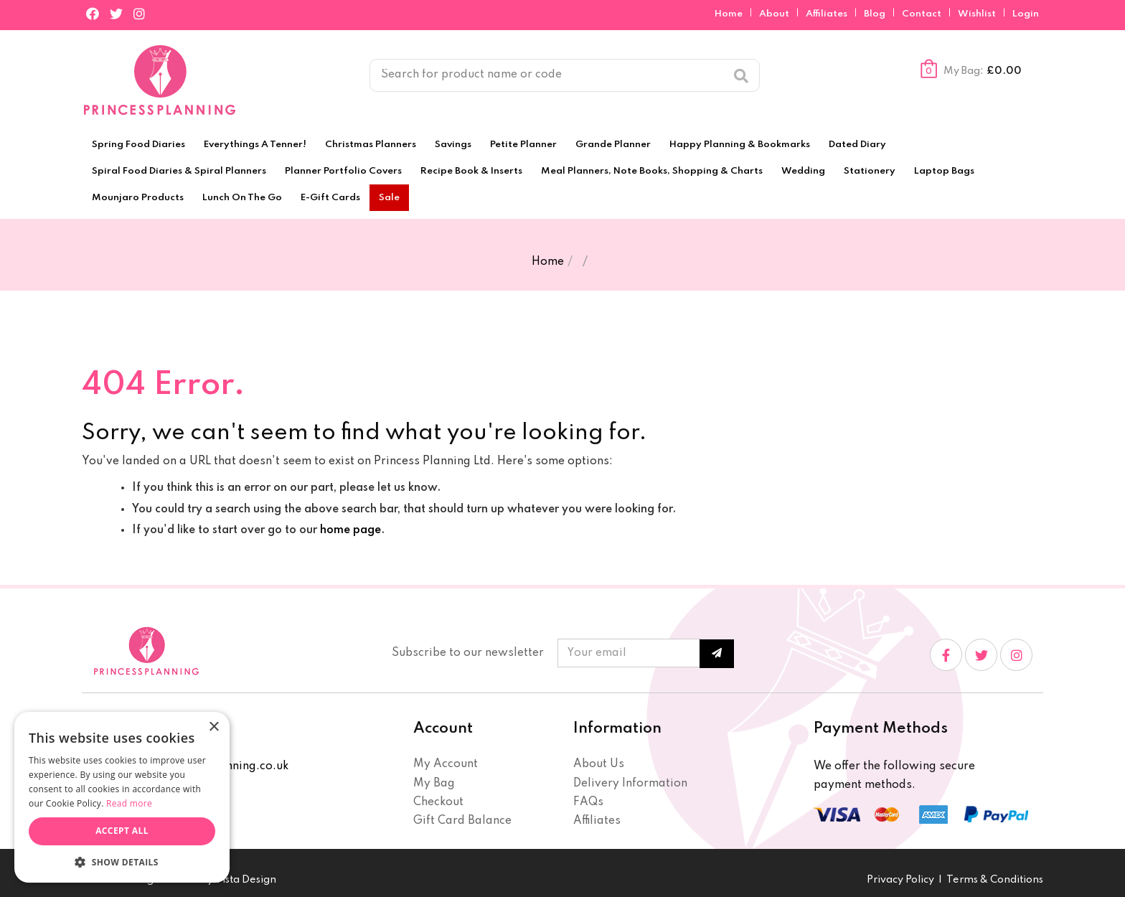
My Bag (434, 783)
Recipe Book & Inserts (471, 171)
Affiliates (827, 14)
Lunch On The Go (242, 197)
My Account (445, 764)
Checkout (438, 802)
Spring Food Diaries (138, 144)
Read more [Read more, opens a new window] (129, 803)
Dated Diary (857, 144)
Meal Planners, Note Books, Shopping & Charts (652, 171)
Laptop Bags (944, 171)
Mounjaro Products (138, 197)
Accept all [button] (122, 831)
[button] (122, 861)
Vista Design (245, 880)
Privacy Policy (900, 880)
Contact (922, 14)
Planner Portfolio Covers (343, 171)
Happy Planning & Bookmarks (739, 144)
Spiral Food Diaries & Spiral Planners (179, 171)
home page (350, 530)
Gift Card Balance (462, 821)
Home (730, 14)
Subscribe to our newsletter (468, 653)
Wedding (803, 171)
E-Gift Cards (330, 197)
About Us (598, 764)
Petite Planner (523, 144)
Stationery (869, 171)
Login (1025, 14)
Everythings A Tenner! (255, 144)
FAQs (588, 802)
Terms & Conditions (994, 880)
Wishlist (977, 14)
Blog (876, 14)
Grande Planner (613, 144)
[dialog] (122, 797)
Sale (389, 197)
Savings (453, 144)
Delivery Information (630, 783)
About (775, 14)
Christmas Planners (370, 144)
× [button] (213, 727)
